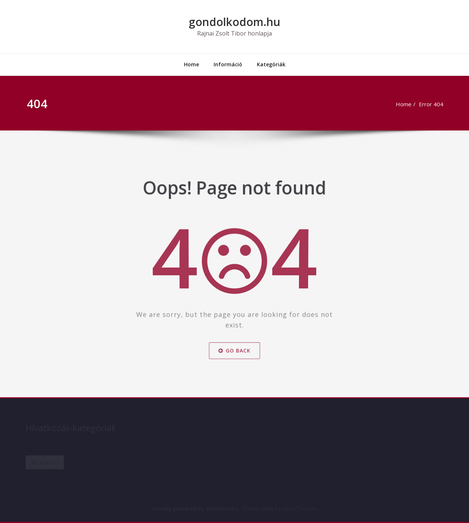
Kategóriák (271, 64)
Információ (228, 64)
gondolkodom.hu (234, 21)
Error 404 (434, 104)
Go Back (234, 346)
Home (191, 64)
